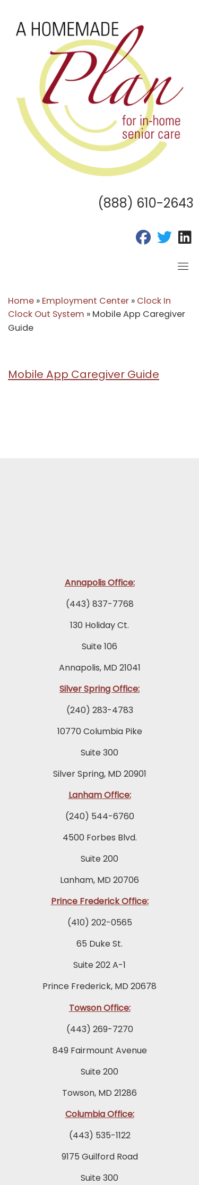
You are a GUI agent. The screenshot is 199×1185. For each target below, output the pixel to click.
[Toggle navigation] (183, 266)
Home (21, 301)
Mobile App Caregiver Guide (83, 374)
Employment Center (85, 301)
